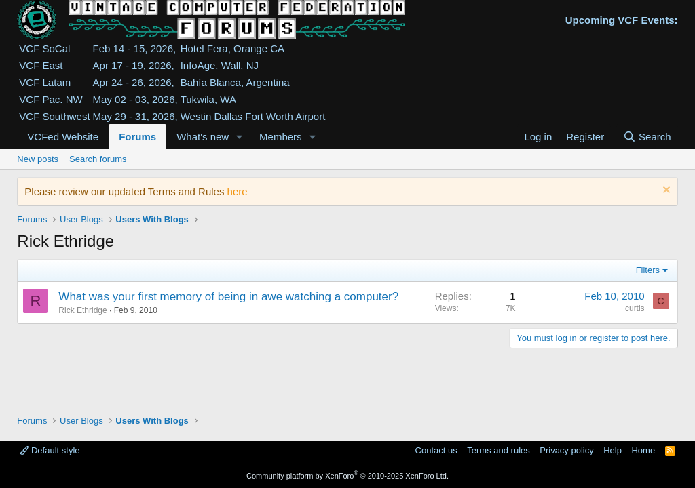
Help (612, 450)
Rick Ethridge (82, 310)
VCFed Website (62, 136)
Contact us (436, 450)
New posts (37, 159)
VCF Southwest (54, 116)
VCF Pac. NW (50, 99)
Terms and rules (498, 450)
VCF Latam (45, 82)
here (237, 191)
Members (280, 136)
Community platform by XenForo (347, 476)
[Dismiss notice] (665, 191)
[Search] (647, 136)
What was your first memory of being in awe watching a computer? (228, 296)
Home (643, 450)
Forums (137, 136)
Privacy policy (566, 450)
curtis (635, 308)
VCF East (40, 65)
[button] (239, 136)
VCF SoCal (44, 48)
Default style (49, 450)
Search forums (98, 159)
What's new (202, 136)
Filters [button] (648, 270)
